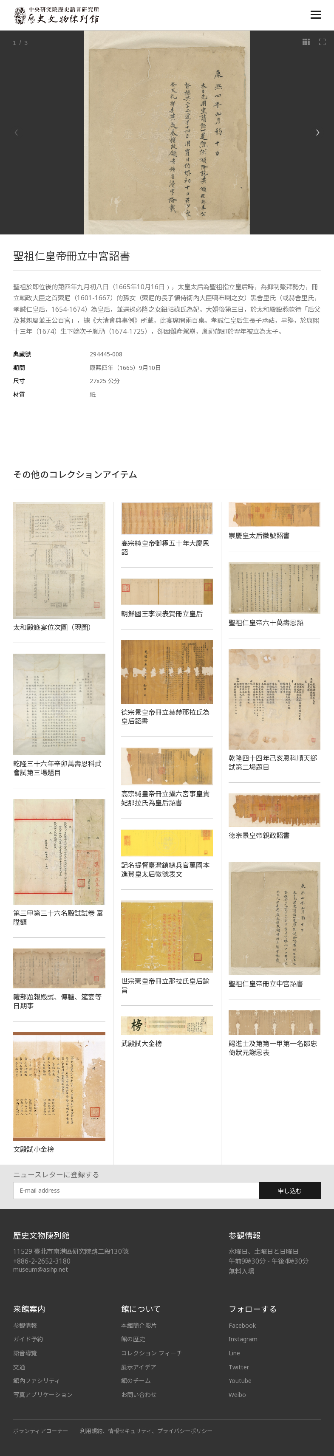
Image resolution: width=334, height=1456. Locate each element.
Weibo (237, 1395)
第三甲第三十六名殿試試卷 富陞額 (58, 918)
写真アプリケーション (43, 1395)
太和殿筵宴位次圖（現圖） (54, 627)
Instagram (243, 1339)
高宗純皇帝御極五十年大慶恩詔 (165, 548)
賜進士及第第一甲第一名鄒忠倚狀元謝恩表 (273, 1048)
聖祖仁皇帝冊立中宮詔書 (266, 983)
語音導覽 (25, 1353)
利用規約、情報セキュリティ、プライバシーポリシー (146, 1431)
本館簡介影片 (139, 1325)
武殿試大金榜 (141, 1043)
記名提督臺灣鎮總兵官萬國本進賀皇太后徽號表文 (165, 870)
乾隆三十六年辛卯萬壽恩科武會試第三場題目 (57, 768)
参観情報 (25, 1325)
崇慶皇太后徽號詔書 (259, 535)
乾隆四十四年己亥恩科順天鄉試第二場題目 (273, 762)
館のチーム (136, 1381)
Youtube (240, 1381)
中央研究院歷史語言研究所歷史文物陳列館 (56, 15)
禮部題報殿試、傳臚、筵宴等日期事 (57, 1001)
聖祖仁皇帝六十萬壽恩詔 (266, 622)
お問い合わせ (139, 1395)
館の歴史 (133, 1339)
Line (234, 1353)
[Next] (317, 132)
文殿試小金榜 (33, 1149)
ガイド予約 (28, 1339)
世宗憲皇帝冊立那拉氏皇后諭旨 (165, 985)
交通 (19, 1367)
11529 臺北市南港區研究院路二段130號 (70, 1251)
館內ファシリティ (36, 1381)
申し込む (290, 1191)
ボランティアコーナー (40, 1431)
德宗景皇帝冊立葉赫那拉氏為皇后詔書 (165, 717)
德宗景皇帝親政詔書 (259, 835)
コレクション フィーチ (151, 1353)
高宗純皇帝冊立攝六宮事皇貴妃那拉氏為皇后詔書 (165, 798)
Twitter (239, 1367)
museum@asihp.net (40, 1269)
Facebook (242, 1325)
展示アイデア (138, 1367)
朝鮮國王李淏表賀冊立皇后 (162, 613)
